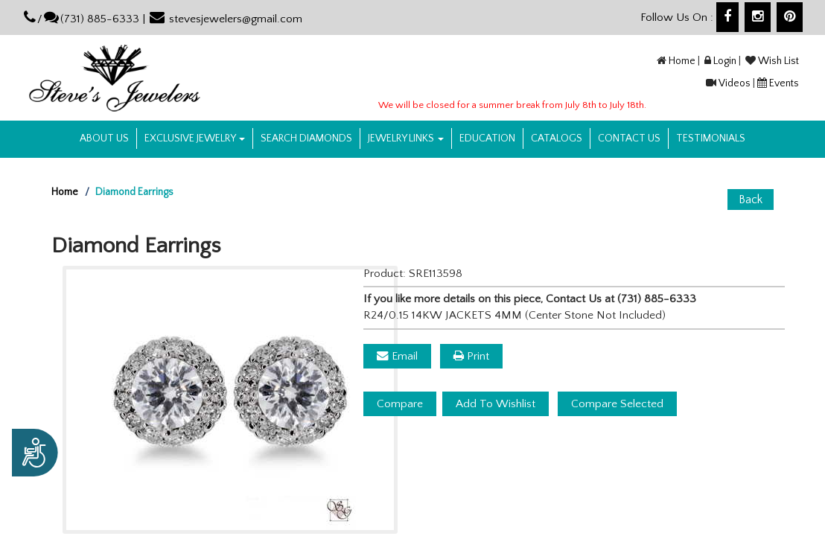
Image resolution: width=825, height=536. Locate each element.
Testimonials (710, 138)
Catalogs (556, 138)
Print (471, 356)
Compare (400, 404)
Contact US (629, 138)
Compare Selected (617, 404)
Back (750, 199)
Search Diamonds (306, 138)
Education (487, 138)
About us (104, 138)
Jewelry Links (406, 138)
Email (397, 356)
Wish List (778, 61)
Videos (735, 83)
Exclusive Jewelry (194, 138)
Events (784, 83)
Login (724, 61)
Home (682, 61)
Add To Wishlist (495, 404)
